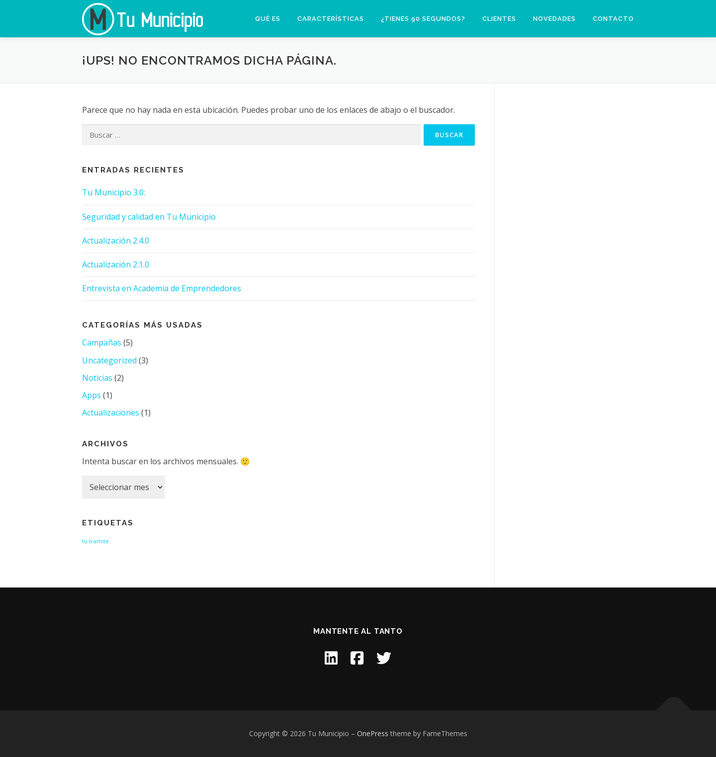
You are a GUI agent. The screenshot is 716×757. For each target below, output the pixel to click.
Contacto (613, 18)
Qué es (267, 18)
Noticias (97, 377)
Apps (91, 395)
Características (330, 18)
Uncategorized (109, 360)
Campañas (101, 342)
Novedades (554, 18)
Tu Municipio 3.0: (113, 192)
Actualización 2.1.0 (115, 264)
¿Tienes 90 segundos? (423, 18)
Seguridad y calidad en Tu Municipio (149, 216)
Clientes (499, 18)
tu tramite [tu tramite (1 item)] (95, 541)
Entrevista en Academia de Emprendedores (161, 288)
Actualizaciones (110, 412)
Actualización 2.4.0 (115, 240)
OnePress (372, 733)
